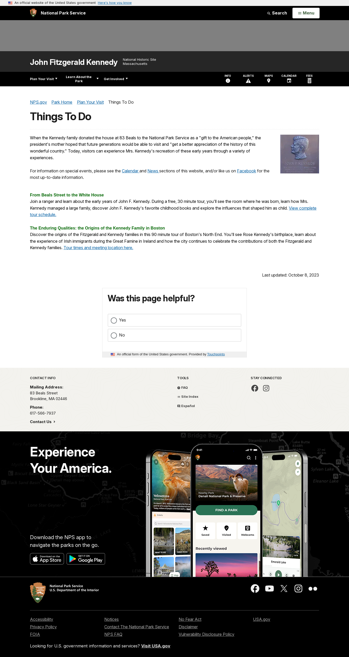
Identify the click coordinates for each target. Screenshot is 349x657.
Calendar (130, 170)
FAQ (182, 387)
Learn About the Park (82, 79)
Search (277, 13)
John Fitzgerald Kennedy (74, 62)
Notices (111, 619)
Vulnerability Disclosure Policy (206, 634)
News (153, 170)
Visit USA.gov (155, 645)
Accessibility (41, 619)
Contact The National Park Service (136, 626)
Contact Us (41, 421)
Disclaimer (188, 626)
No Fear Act (190, 619)
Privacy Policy (43, 626)
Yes (122, 320)
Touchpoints (216, 354)
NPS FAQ (113, 634)
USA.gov (261, 619)
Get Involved (116, 79)
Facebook (246, 170)
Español (186, 406)
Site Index (188, 396)
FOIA (35, 634)
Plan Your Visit (43, 79)
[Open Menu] (306, 13)
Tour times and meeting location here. (98, 247)
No (122, 335)
